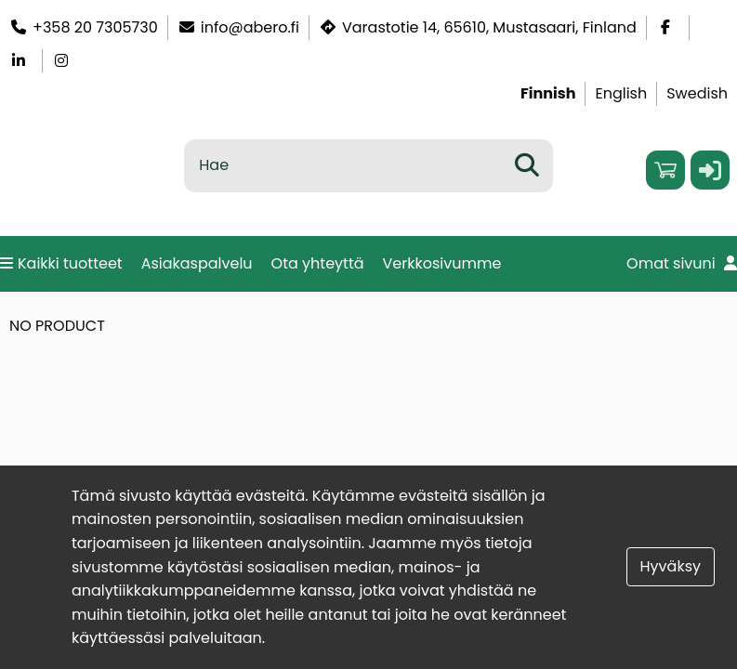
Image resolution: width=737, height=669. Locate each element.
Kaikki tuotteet (61, 263)
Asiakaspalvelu (197, 263)
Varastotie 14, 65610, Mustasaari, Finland (478, 27)
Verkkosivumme (442, 263)
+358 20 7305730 (83, 27)
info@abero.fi (238, 27)
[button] (710, 170)
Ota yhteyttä (317, 263)
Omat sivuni (681, 263)
